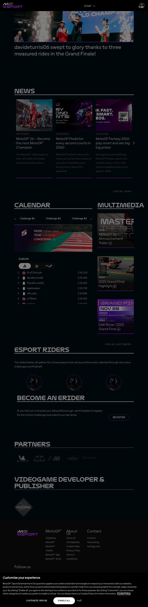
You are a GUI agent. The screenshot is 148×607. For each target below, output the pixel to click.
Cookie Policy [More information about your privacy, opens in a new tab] (124, 594)
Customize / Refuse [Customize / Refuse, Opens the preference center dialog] (36, 601)
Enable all (64, 601)
